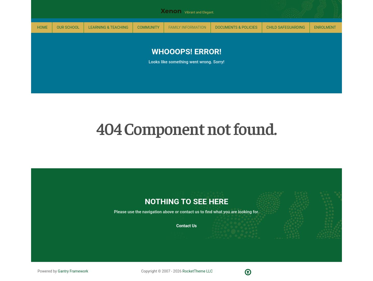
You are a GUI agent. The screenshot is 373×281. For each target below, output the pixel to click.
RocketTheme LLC (197, 271)
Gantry (73, 271)
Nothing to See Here (186, 201)
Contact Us (186, 225)
